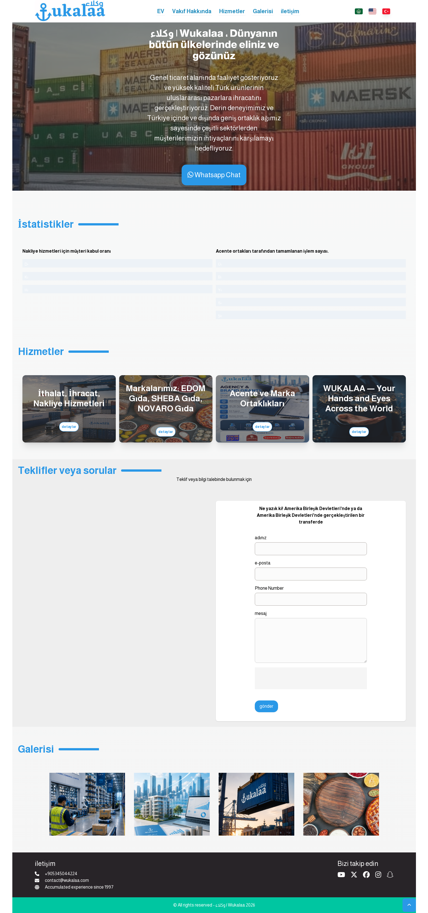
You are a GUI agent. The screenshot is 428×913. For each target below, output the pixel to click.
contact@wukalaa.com (67, 880)
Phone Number (269, 588)
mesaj (261, 613)
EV (160, 11)
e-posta (262, 563)
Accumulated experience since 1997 (79, 887)
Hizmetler (232, 11)
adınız (261, 537)
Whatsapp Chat (214, 175)
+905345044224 (61, 873)
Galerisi (263, 11)
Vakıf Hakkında (191, 11)
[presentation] (310, 678)
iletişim (290, 11)
